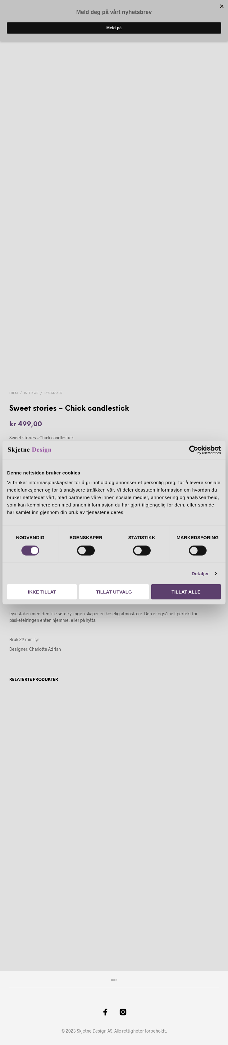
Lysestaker (53, 393)
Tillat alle (185, 591)
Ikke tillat (42, 591)
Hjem (13, 393)
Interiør (31, 393)
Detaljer (200, 573)
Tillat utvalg (114, 591)
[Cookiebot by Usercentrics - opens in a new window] (193, 450)
